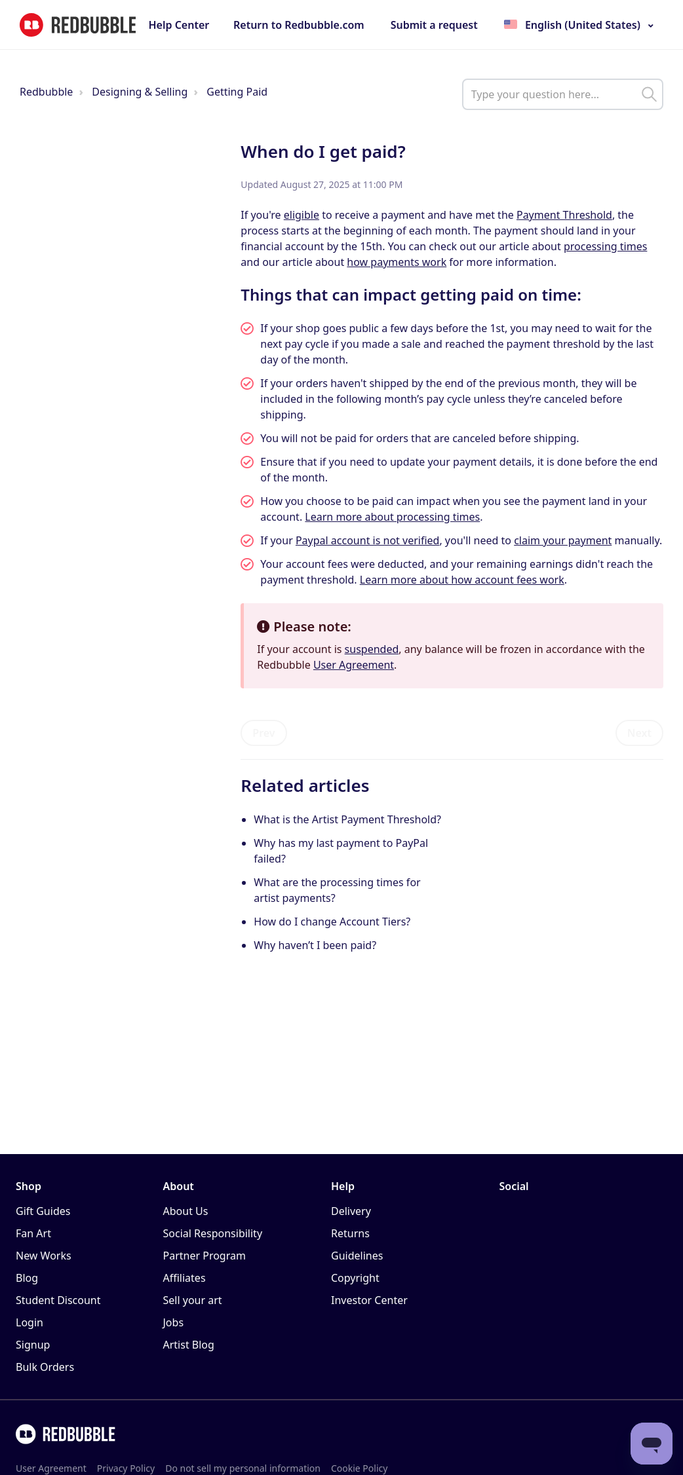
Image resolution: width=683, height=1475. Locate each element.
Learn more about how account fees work (462, 579)
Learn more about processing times (392, 517)
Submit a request (434, 25)
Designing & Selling (139, 91)
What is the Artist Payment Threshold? (347, 819)
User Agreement (353, 665)
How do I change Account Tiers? (332, 921)
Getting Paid (236, 91)
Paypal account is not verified (368, 540)
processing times (605, 246)
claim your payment (563, 540)
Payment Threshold (564, 215)
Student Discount (58, 1300)
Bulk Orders (45, 1367)
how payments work (396, 262)
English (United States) (582, 25)
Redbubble (46, 91)
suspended (372, 649)
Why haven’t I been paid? (315, 945)
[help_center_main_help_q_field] (562, 94)
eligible (301, 215)
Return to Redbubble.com (298, 25)
